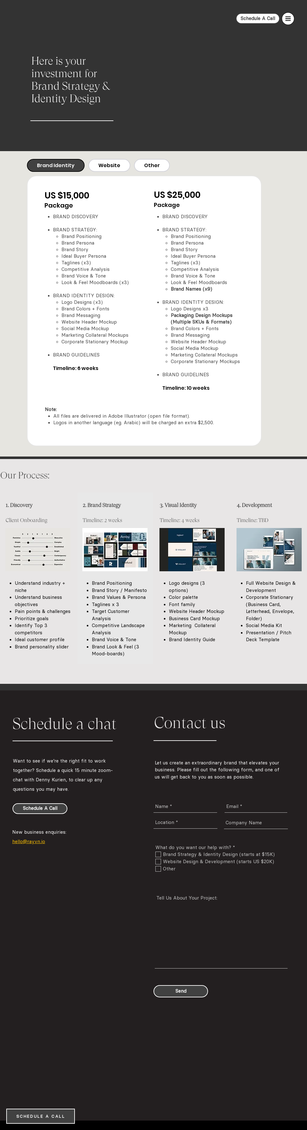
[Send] (181, 991)
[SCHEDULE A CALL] (40, 1116)
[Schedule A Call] (258, 18)
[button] (288, 19)
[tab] (56, 165)
